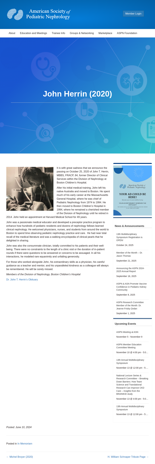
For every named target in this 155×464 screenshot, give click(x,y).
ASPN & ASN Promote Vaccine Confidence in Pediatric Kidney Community (131, 286)
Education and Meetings (33, 33)
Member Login (133, 13)
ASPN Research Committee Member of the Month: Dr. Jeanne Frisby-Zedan (130, 305)
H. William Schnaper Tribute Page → (128, 456)
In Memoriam (24, 443)
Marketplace (105, 33)
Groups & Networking (82, 33)
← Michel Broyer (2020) (19, 456)
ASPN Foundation (127, 33)
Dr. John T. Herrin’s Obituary (22, 279)
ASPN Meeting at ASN (127, 332)
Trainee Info (58, 33)
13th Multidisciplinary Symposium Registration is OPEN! (129, 237)
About (12, 33)
